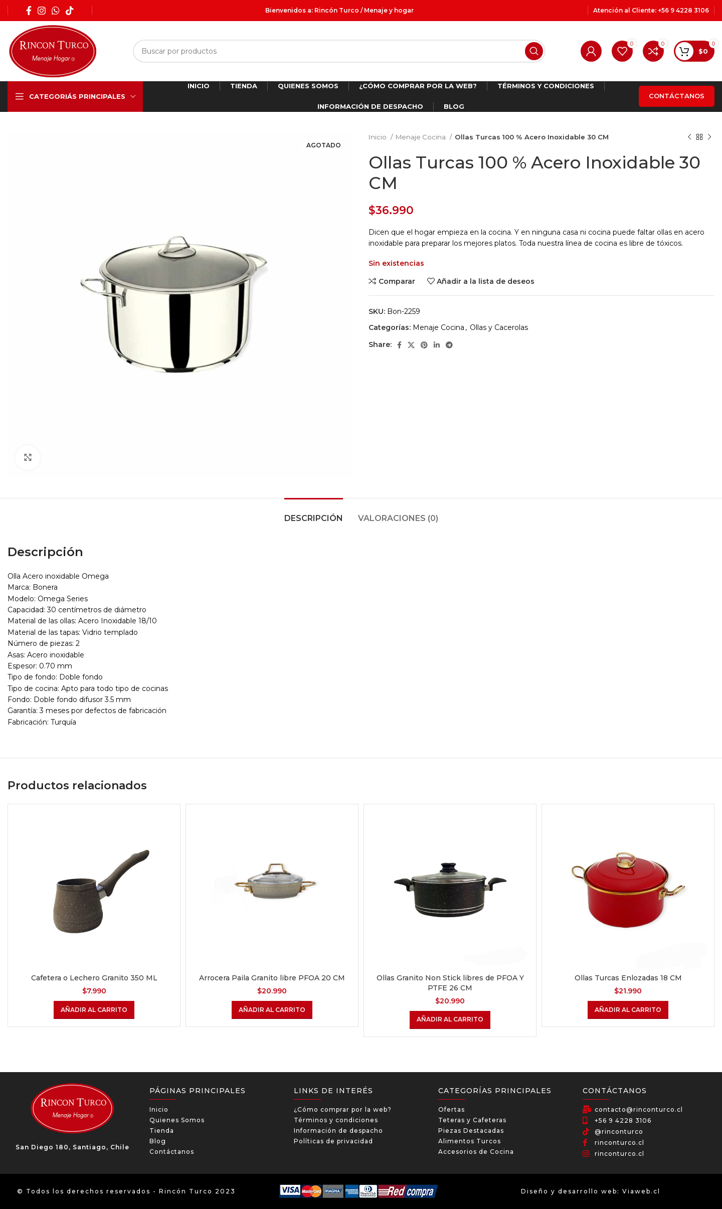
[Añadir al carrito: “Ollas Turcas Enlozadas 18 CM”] (628, 1010)
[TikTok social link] (70, 10)
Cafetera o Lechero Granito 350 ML (94, 977)
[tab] (313, 513)
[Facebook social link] (29, 10)
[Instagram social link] (42, 10)
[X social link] (411, 345)
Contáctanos (676, 96)
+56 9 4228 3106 (683, 10)
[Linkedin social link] (437, 345)
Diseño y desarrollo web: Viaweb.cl (590, 1191)
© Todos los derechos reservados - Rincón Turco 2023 (126, 1191)
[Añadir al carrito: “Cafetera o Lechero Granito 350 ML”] (94, 1010)
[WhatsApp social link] (56, 10)
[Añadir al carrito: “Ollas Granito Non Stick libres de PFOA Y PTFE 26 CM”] (450, 1020)
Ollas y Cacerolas (499, 327)
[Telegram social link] (449, 345)
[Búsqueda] (339, 51)
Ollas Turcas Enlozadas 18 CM (628, 977)
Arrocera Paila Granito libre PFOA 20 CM (272, 977)
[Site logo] (53, 50)
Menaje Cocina (421, 137)
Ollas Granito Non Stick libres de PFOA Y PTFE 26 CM (450, 982)
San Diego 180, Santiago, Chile (72, 1147)
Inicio (378, 137)
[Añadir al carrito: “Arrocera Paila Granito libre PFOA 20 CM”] (272, 1010)
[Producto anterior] (689, 137)
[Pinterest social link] (424, 345)
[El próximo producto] (709, 137)
